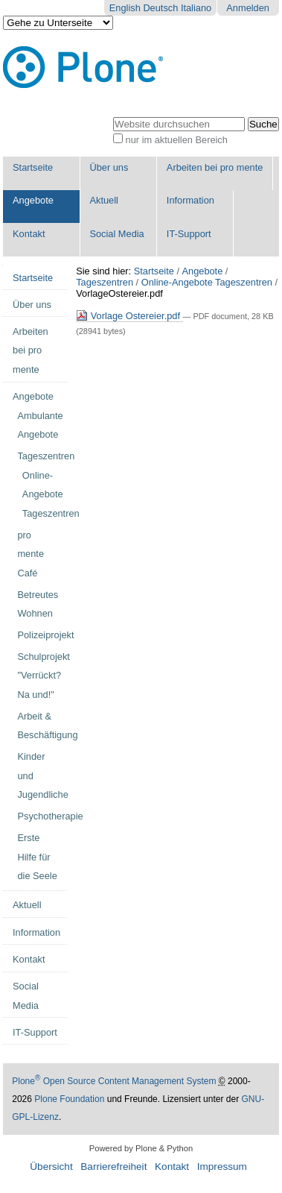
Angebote (33, 200)
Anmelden (247, 7)
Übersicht (51, 1166)
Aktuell (103, 200)
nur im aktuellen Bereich (177, 139)
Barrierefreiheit (113, 1166)
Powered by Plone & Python (141, 1148)
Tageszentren (104, 282)
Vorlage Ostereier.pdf (129, 315)
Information (190, 200)
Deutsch (160, 7)
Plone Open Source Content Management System (114, 1081)
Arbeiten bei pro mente (215, 167)
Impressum (222, 1166)
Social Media (116, 233)
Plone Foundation (69, 1099)
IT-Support (189, 233)
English (125, 7)
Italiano (196, 7)
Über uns (108, 167)
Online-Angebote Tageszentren (206, 282)
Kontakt (29, 233)
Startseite (33, 167)
